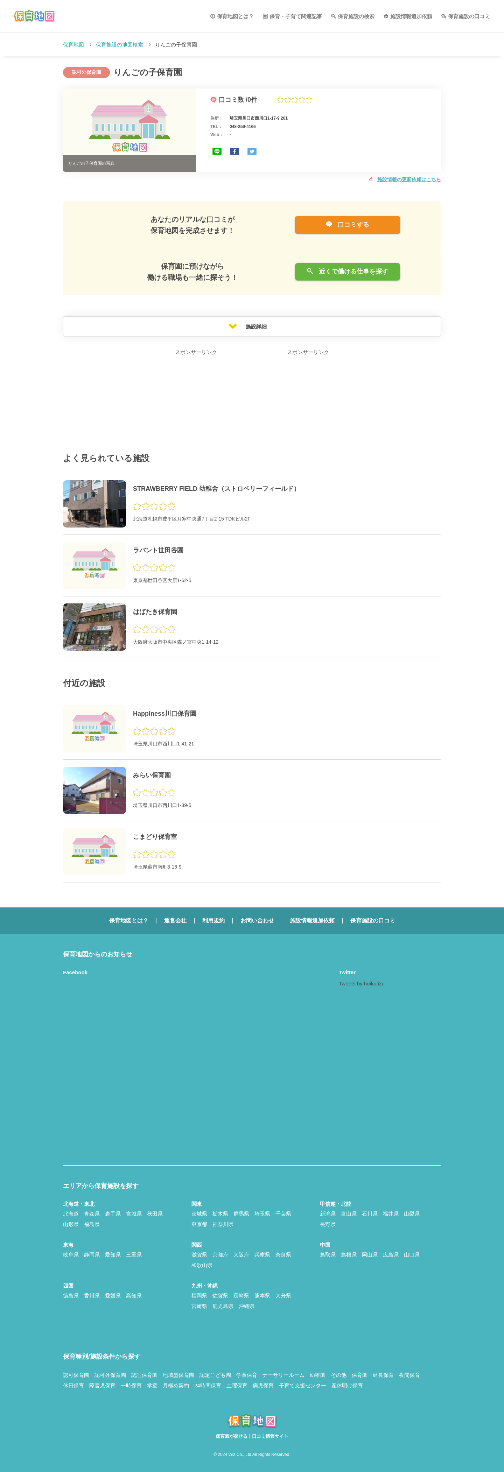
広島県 (391, 1255)
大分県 (283, 1295)
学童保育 (246, 1375)
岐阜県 (71, 1255)
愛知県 (113, 1255)
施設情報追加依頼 (411, 16)
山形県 (71, 1224)
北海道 (71, 1214)
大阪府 (241, 1255)
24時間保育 (207, 1385)
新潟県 (328, 1214)
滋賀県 (199, 1255)
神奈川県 (222, 1224)
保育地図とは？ (235, 16)
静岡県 (92, 1255)
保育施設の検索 (356, 16)
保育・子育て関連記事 (296, 16)
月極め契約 (176, 1385)
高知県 (134, 1295)
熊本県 (262, 1295)
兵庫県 (262, 1255)
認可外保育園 (110, 1375)
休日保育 (73, 1385)
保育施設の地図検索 (119, 45)
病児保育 (263, 1385)
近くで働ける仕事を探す (347, 271)
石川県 (370, 1214)
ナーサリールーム (283, 1375)
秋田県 (155, 1214)
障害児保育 (102, 1385)
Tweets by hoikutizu (362, 983)
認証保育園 (144, 1375)
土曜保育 (236, 1385)
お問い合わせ (257, 920)
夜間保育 (409, 1375)
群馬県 (241, 1214)
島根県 (349, 1255)
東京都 (199, 1224)
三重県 (134, 1255)
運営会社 (175, 920)
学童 (152, 1385)
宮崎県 (199, 1306)
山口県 (412, 1255)
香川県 (92, 1295)
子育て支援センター (302, 1385)
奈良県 (283, 1255)
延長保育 (383, 1375)
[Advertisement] (196, 400)
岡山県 (370, 1255)
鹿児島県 (222, 1306)
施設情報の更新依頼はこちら (409, 179)
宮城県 (134, 1214)
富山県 (349, 1214)
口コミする (347, 224)
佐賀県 (220, 1295)
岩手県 (113, 1214)
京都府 (220, 1255)
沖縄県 (246, 1306)
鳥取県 (328, 1255)
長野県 (328, 1224)
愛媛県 (113, 1295)
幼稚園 (318, 1375)
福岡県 (199, 1295)
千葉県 (283, 1214)
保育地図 (73, 45)
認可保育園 (76, 1375)
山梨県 (412, 1214)
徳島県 (71, 1295)
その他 (338, 1375)
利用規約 (213, 920)
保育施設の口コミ (469, 16)
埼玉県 (262, 1214)
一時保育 (131, 1385)
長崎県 (241, 1295)
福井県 (391, 1214)
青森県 (92, 1214)
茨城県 (199, 1214)
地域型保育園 (178, 1375)
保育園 (360, 1375)
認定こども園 (215, 1375)
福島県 (92, 1224)
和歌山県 (201, 1265)
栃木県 (220, 1214)
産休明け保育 (347, 1385)
